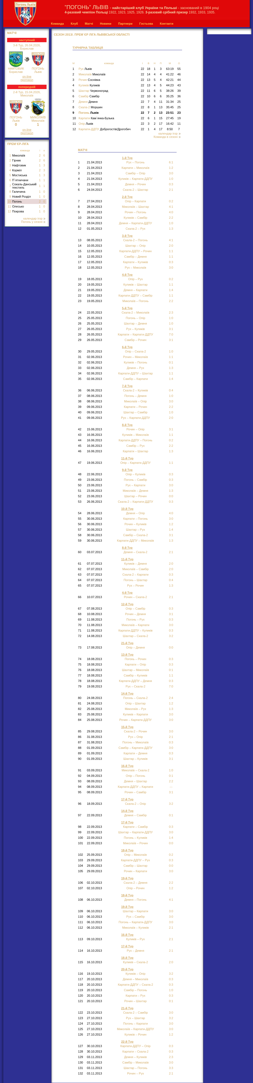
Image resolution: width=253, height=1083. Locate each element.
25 (179, 101)
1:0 (171, 318)
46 (179, 74)
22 (142, 68)
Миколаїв (18, 155)
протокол (27, 79)
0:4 (171, 580)
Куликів (89, 85)
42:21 (170, 79)
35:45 (170, 107)
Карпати (96, 118)
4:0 (171, 212)
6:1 (171, 162)
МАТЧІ (11, 33)
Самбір (89, 96)
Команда (57, 23)
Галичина (18, 191)
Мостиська (19, 175)
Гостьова (146, 23)
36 (179, 96)
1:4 (171, 837)
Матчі (89, 23)
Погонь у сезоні (33, 221)
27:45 (170, 118)
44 (179, 79)
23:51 (170, 112)
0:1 (171, 362)
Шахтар (93, 90)
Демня (88, 101)
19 (179, 118)
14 (148, 74)
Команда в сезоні (167, 136)
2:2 (171, 301)
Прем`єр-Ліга (18, 144)
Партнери (125, 23)
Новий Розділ (21, 196)
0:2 (171, 440)
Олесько (18, 206)
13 (148, 79)
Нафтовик (19, 165)
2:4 (171, 698)
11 (9, 206)
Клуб (74, 23)
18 (148, 68)
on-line (26, 76)
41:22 (170, 74)
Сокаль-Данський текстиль (24, 186)
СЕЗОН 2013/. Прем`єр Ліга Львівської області (92, 34)
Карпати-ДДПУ (105, 129)
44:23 (170, 85)
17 (160, 123)
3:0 (171, 518)
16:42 (170, 123)
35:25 (170, 96)
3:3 (171, 1068)
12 (9, 211)
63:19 (170, 68)
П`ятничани (20, 180)
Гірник (16, 160)
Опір (86, 123)
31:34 (170, 101)
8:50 (170, 129)
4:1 (171, 240)
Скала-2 (90, 107)
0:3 (171, 479)
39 (179, 90)
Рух (85, 68)
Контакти (166, 23)
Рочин (89, 79)
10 (9, 201)
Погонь (17, 201)
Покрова (18, 211)
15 (160, 118)
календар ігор (34, 218)
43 (179, 85)
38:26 (170, 90)
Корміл (17, 170)
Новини (105, 23)
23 (179, 112)
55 (179, 68)
